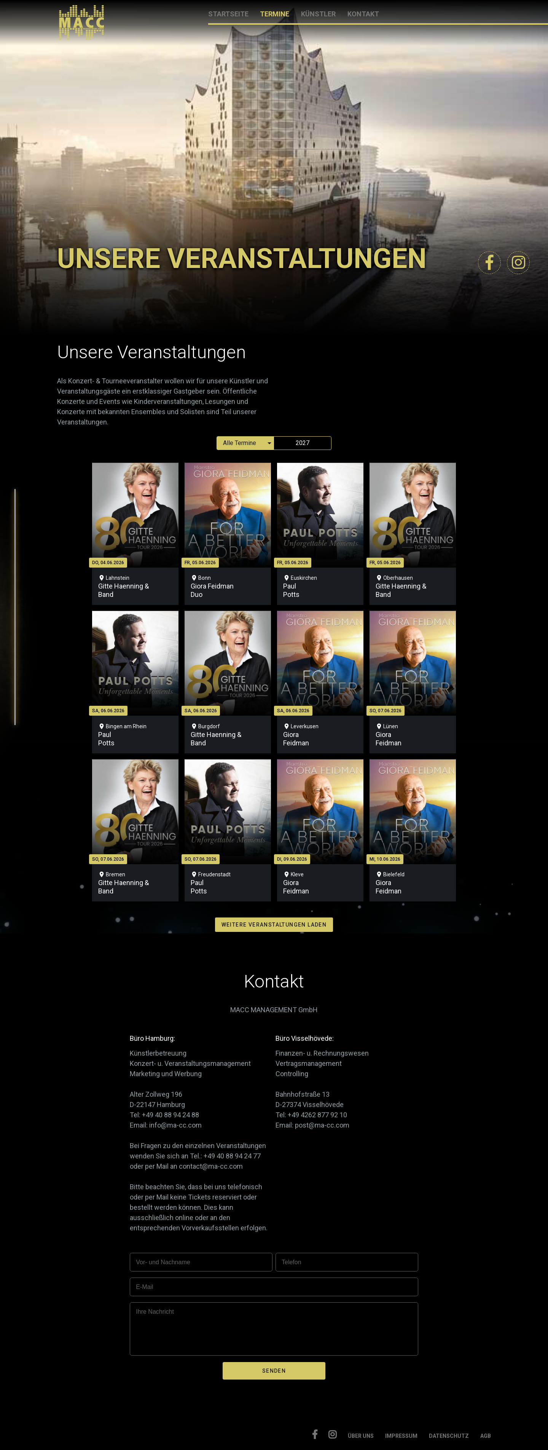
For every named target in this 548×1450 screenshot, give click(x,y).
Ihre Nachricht (155, 1311)
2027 (302, 443)
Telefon (291, 1262)
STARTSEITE (228, 14)
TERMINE (274, 14)
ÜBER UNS (361, 1436)
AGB (485, 1436)
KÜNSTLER (318, 14)
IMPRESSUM (401, 1436)
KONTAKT (363, 14)
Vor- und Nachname (163, 1262)
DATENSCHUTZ (449, 1436)
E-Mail (144, 1287)
